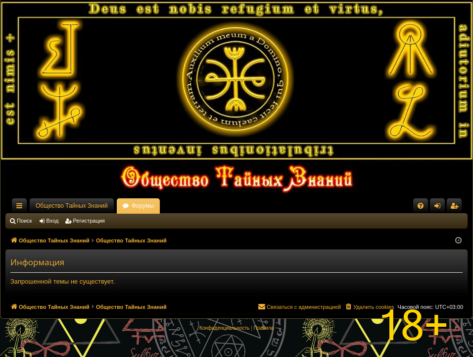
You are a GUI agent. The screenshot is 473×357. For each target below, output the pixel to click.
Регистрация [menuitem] (456, 207)
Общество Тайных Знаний (72, 205)
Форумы (143, 205)
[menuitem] (420, 205)
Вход (53, 221)
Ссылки (21, 207)
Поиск (24, 221)
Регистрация (89, 221)
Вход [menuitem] (439, 207)
